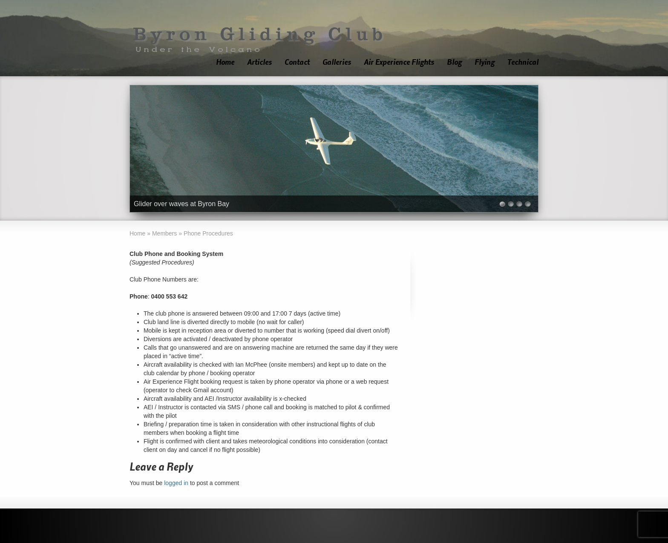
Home (225, 62)
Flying (485, 62)
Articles (259, 62)
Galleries (336, 62)
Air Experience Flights (399, 62)
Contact (297, 62)
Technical (522, 62)
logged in (176, 483)
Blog (454, 62)
